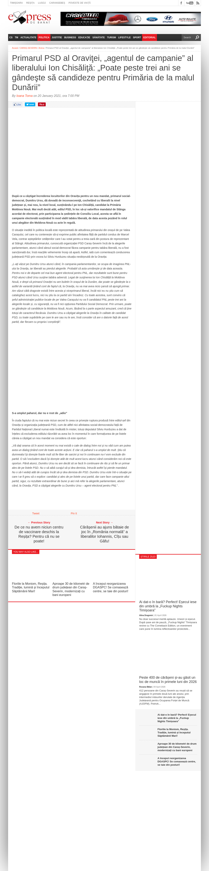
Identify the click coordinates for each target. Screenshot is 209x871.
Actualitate (28, 37)
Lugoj (42, 3)
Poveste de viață (79, 3)
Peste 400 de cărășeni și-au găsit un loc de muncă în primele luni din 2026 (168, 680)
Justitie (57, 37)
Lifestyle (124, 37)
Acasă (15, 48)
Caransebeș (57, 3)
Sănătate (99, 37)
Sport (137, 37)
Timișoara (16, 3)
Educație (84, 37)
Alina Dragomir (146, 615)
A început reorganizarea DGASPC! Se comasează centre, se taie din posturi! (110, 587)
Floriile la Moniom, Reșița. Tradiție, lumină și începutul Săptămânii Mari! (30, 587)
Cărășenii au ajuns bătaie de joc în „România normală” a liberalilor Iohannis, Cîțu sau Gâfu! (104, 534)
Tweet (35, 513)
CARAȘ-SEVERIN (28, 48)
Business (70, 37)
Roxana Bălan (145, 687)
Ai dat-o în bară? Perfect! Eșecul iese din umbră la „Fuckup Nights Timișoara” (167, 606)
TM (16, 37)
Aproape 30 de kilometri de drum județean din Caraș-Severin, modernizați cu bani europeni (177, 747)
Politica (44, 37)
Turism (111, 37)
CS (11, 37)
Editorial (149, 37)
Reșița (30, 3)
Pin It (74, 513)
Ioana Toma (24, 95)
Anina (41, 48)
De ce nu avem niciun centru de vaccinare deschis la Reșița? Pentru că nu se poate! (38, 534)
